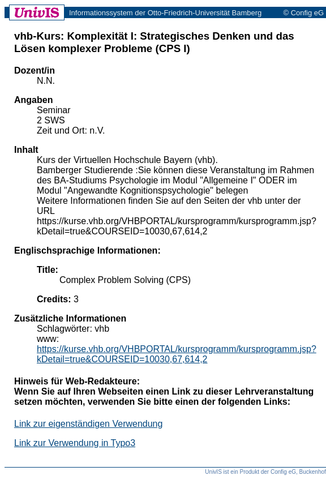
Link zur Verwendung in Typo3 (74, 443)
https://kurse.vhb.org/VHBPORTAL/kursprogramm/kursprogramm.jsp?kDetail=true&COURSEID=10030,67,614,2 (176, 354)
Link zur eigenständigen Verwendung (88, 424)
